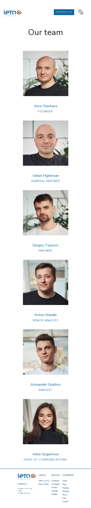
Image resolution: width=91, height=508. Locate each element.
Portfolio (65, 488)
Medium (54, 494)
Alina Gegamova (45, 454)
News (65, 495)
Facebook (55, 481)
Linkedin (55, 491)
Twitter (54, 487)
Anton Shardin (45, 314)
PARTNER (45, 251)
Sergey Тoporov (45, 245)
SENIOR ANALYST (45, 320)
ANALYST (45, 390)
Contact (65, 501)
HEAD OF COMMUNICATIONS (45, 459)
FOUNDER (45, 111)
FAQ (64, 498)
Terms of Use (44, 481)
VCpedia (65, 491)
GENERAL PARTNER (45, 181)
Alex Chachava (45, 106)
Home (64, 481)
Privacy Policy (44, 484)
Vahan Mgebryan (45, 175)
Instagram (55, 484)
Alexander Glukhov (45, 384)
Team (64, 484)
